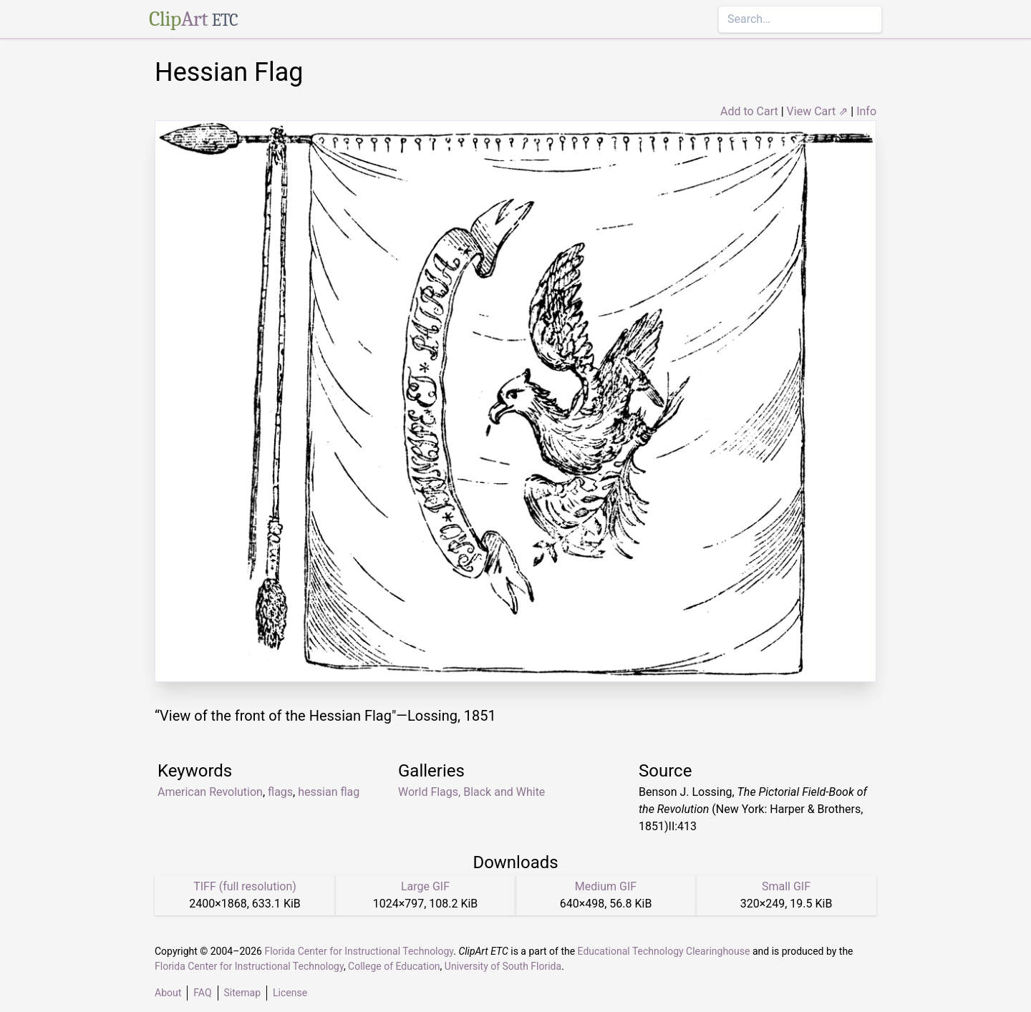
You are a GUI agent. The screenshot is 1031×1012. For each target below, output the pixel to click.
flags (280, 792)
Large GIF (425, 886)
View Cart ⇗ (817, 111)
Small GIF (786, 886)
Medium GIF (605, 886)
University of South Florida (503, 966)
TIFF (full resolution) (244, 886)
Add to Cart (749, 111)
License (290, 992)
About (168, 992)
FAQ (202, 992)
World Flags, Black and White (471, 792)
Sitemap (242, 992)
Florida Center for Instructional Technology (358, 951)
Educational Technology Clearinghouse (664, 951)
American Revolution (210, 792)
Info (866, 111)
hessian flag (328, 792)
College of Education (394, 966)
